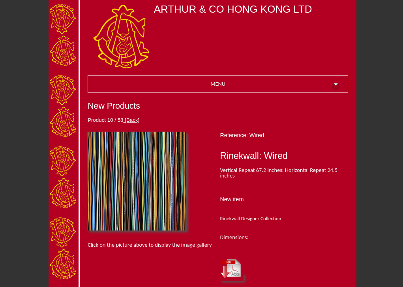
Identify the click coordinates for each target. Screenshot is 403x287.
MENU (274, 85)
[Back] (132, 120)
